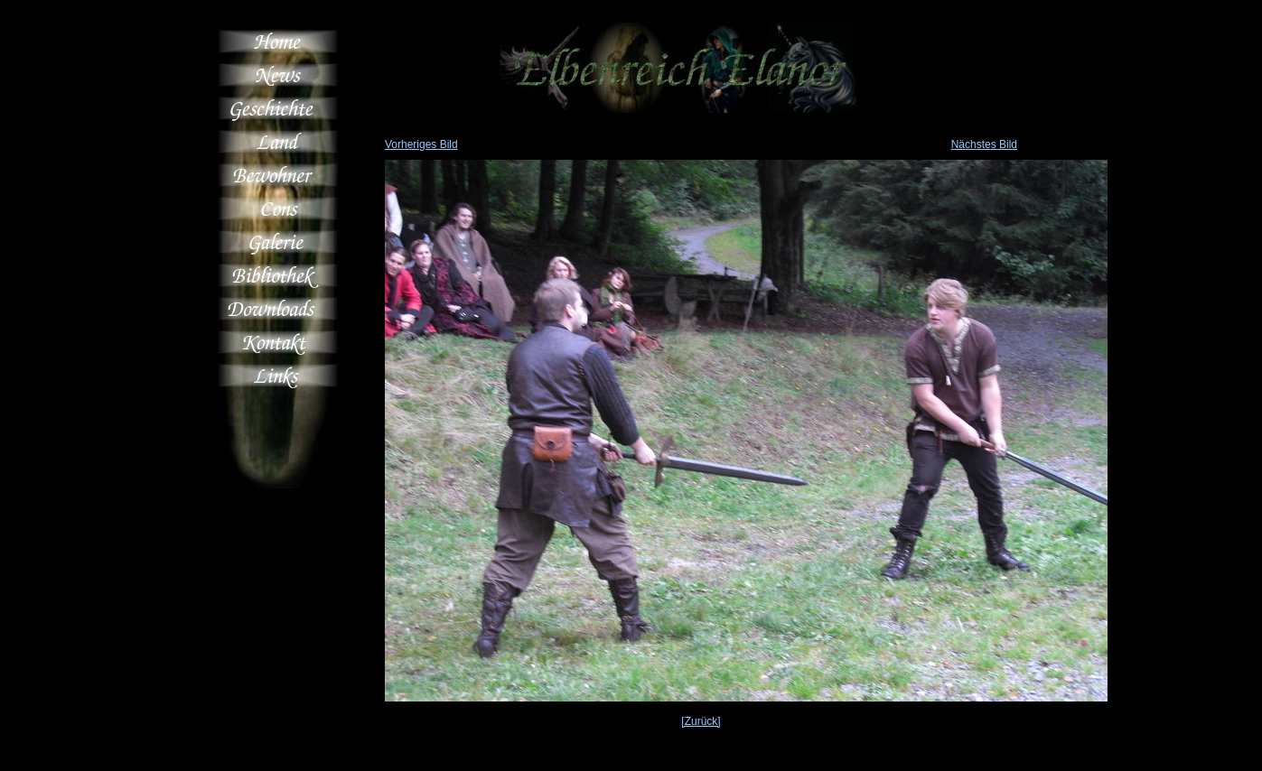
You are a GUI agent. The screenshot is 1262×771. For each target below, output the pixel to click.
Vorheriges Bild (421, 144)
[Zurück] (700, 721)
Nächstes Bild (984, 144)
